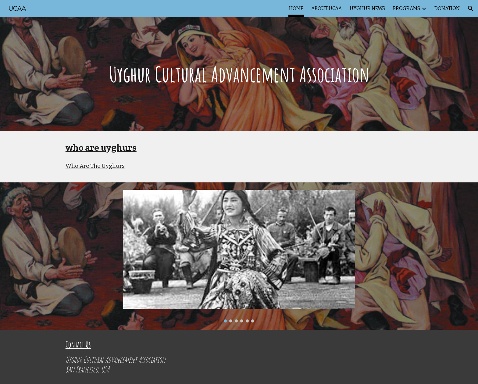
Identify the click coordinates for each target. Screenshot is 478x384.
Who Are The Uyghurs (95, 166)
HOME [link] (296, 8)
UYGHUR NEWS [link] (367, 8)
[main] (239, 74)
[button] (470, 8)
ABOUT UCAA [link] (326, 8)
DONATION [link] (447, 8)
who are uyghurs (101, 148)
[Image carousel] (239, 256)
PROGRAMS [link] (406, 8)
